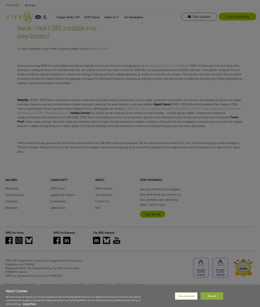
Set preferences (186, 299)
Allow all (212, 299)
